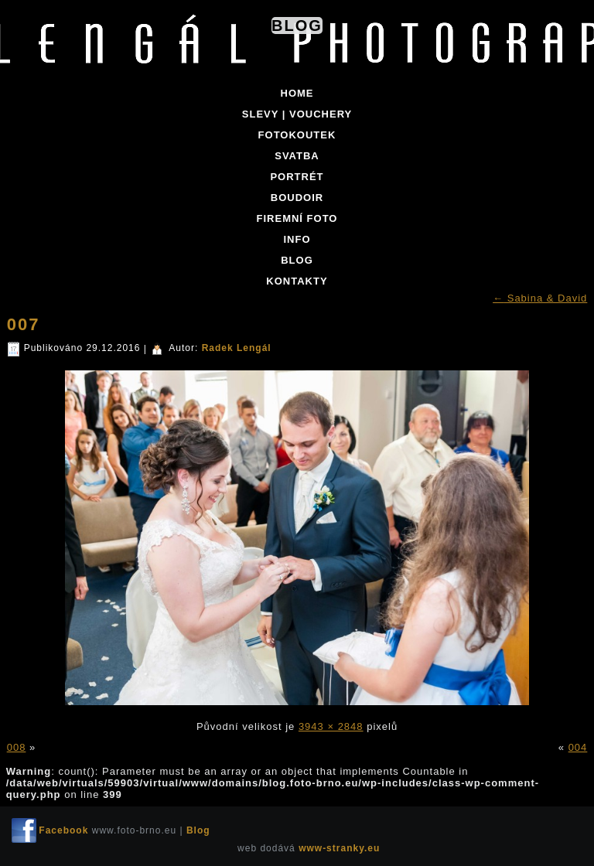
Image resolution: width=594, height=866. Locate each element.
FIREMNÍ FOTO (297, 218)
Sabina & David (540, 298)
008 (16, 747)
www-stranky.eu (339, 848)
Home (297, 93)
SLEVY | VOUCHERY (297, 114)
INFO (296, 239)
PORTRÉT (296, 176)
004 (578, 747)
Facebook (63, 830)
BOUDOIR (297, 197)
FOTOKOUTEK (297, 135)
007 (23, 324)
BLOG (297, 260)
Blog (297, 25)
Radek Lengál (236, 348)
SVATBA (297, 156)
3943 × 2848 (331, 726)
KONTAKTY (296, 281)
